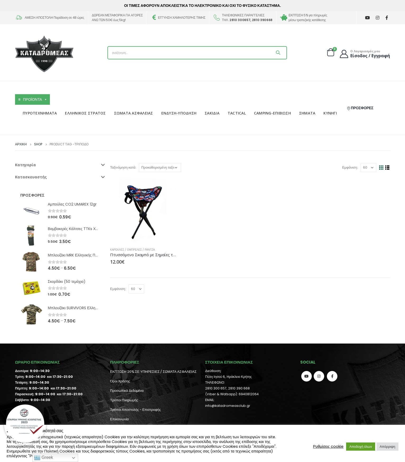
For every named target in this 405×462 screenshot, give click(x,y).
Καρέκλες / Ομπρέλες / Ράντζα (132, 250)
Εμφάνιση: (350, 167)
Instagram (319, 376)
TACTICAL (237, 113)
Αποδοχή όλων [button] (360, 446)
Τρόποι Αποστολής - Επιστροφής (135, 409)
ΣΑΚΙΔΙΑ (212, 113)
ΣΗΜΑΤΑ (307, 113)
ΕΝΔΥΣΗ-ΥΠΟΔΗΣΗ (179, 113)
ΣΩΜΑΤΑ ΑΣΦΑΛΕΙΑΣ (133, 113)
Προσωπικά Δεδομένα (127, 390)
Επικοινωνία (119, 419)
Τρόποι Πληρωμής (124, 400)
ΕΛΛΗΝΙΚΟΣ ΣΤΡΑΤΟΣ (85, 113)
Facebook (332, 376)
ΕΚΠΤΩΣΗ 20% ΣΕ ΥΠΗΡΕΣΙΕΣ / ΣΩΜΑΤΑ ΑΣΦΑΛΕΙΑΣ (153, 371)
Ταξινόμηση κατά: (123, 167)
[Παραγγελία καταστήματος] (160, 167)
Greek (43, 458)
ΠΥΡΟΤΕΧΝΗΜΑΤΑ (40, 113)
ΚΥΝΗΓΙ (330, 113)
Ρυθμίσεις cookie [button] (328, 446)
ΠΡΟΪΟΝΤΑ (35, 99)
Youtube (306, 376)
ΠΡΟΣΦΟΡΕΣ (360, 108)
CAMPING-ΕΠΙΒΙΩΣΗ (272, 113)
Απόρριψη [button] (387, 446)
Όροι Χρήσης (120, 381)
